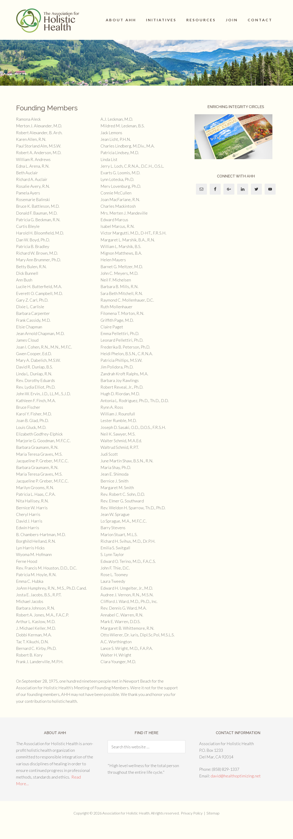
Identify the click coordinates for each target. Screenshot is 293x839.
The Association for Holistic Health (48, 20)
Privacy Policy (192, 813)
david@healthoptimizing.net (236, 775)
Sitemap (213, 813)
